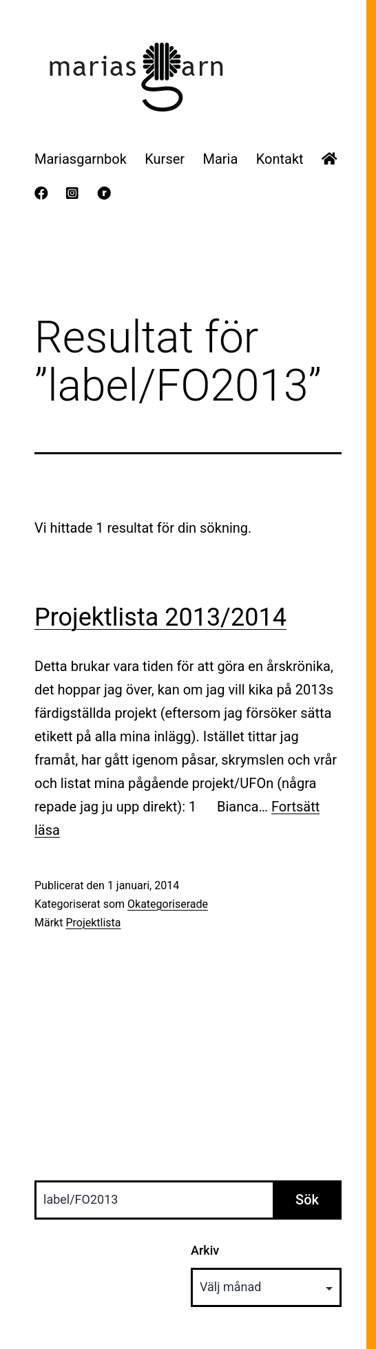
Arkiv (205, 1250)
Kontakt (280, 159)
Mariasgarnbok (80, 159)
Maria (220, 159)
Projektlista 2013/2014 (160, 617)
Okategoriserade (167, 904)
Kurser (165, 159)
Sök (307, 1199)
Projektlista (93, 922)
